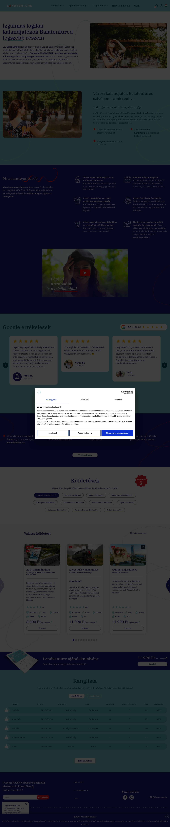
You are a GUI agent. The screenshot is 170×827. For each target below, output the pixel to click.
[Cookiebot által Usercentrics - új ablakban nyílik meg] (123, 392)
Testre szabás (85, 433)
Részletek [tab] (85, 400)
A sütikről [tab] (118, 400)
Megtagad (53, 433)
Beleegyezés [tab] (51, 400)
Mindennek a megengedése (117, 433)
